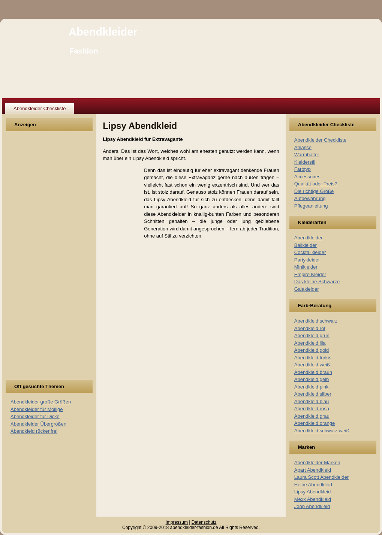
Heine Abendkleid (313, 484)
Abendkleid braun (313, 372)
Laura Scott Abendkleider (321, 477)
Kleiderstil (304, 162)
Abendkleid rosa (311, 408)
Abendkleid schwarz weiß (321, 430)
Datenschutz (204, 522)
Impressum (177, 522)
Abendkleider (103, 32)
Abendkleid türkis (312, 357)
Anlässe (303, 147)
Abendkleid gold (311, 350)
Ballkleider (305, 245)
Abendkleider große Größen (40, 402)
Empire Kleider (310, 274)
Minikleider (306, 267)
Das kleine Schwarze (317, 281)
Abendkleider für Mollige (36, 409)
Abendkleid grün (312, 335)
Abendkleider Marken (317, 462)
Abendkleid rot (309, 328)
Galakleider (306, 289)
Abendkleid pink (311, 387)
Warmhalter (306, 154)
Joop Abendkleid (312, 506)
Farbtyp (302, 169)
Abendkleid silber (312, 394)
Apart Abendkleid (312, 470)
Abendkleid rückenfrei (33, 431)
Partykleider (307, 260)
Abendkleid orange (314, 423)
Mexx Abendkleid (312, 499)
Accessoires (307, 176)
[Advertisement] (38, 260)
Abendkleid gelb (311, 379)
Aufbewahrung (310, 198)
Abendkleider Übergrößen (38, 424)
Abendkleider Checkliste (39, 108)
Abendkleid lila (310, 343)
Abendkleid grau (312, 416)
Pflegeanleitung (311, 206)
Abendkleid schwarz (316, 321)
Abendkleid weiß (312, 365)
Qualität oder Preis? (315, 184)
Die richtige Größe (314, 191)
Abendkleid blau (311, 401)
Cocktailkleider (310, 252)
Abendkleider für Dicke (35, 416)
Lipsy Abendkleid (312, 492)
